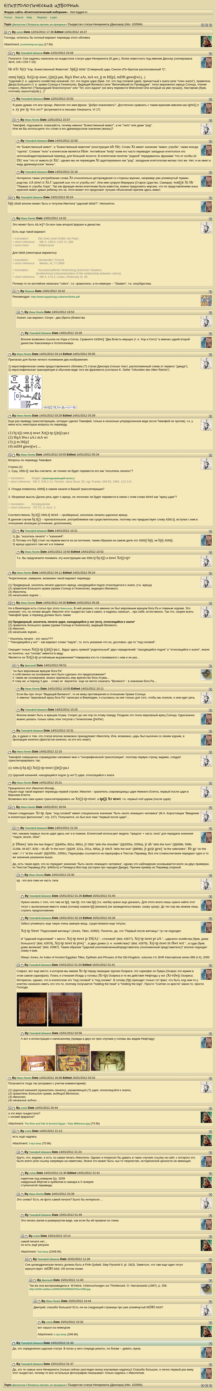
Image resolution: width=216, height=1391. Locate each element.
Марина (29, 291)
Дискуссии (18, 24)
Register (42, 17)
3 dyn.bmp (35, 1143)
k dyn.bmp (60, 1334)
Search (19, 17)
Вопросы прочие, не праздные (47, 24)
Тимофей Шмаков (31, 53)
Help (29, 17)
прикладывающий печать (58, 478)
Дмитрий (30, 665)
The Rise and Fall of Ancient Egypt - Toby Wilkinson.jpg (57, 1123)
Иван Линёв (32, 119)
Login (53, 17)
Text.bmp (42, 1251)
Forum (8, 17)
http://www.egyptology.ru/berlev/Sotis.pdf (55, 296)
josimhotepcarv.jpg (31, 44)
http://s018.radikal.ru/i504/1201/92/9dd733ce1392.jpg (59, 1289)
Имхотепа (66, 608)
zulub (20, 32)
